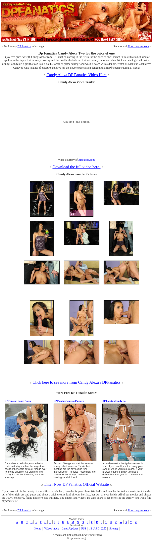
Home (37, 528)
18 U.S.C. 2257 (97, 528)
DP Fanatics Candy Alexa (18, 401)
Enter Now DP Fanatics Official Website (76, 484)
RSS (83, 528)
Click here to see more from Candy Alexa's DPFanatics (76, 382)
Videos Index (51, 528)
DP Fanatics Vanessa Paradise (69, 401)
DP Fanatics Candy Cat (114, 401)
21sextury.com (86, 159)
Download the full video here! (76, 167)
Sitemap (114, 528)
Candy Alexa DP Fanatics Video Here (76, 75)
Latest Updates (70, 528)
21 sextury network (138, 46)
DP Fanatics (24, 46)
